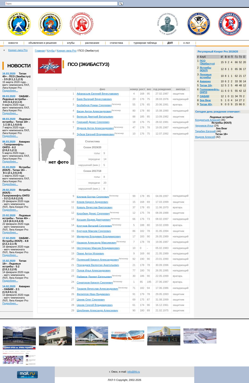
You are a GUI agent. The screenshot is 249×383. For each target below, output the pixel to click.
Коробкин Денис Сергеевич (93, 213)
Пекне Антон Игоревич (90, 253)
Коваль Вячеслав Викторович (94, 207)
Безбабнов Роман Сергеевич (94, 105)
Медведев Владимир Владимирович (99, 236)
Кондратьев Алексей (207, 119)
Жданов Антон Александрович (95, 128)
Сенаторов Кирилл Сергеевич (95, 282)
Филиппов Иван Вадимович (93, 294)
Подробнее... (10, 90)
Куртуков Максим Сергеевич (94, 231)
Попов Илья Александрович (93, 270)
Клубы (71, 42)
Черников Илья (204, 125)
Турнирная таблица (145, 42)
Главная (40, 50)
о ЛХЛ (186, 42)
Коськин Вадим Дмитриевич (93, 219)
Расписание (92, 42)
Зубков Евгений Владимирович (95, 134)
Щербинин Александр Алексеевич (97, 310)
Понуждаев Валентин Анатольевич (98, 265)
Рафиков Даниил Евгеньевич (94, 276)
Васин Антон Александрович (94, 111)
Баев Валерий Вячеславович (94, 99)
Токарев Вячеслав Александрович (97, 288)
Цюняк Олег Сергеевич (91, 299)
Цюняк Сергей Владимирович (95, 305)
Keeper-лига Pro (18, 50)
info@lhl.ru (133, 371)
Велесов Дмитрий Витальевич (95, 116)
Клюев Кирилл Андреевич (92, 201)
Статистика (116, 42)
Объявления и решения (43, 42)
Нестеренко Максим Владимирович (98, 248)
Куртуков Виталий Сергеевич (94, 225)
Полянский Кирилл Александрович (97, 259)
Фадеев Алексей (205, 136)
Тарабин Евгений (205, 131)
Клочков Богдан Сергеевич (93, 196)
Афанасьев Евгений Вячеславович (98, 93)
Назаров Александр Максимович (96, 242)
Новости (13, 42)
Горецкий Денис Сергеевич (93, 122)
